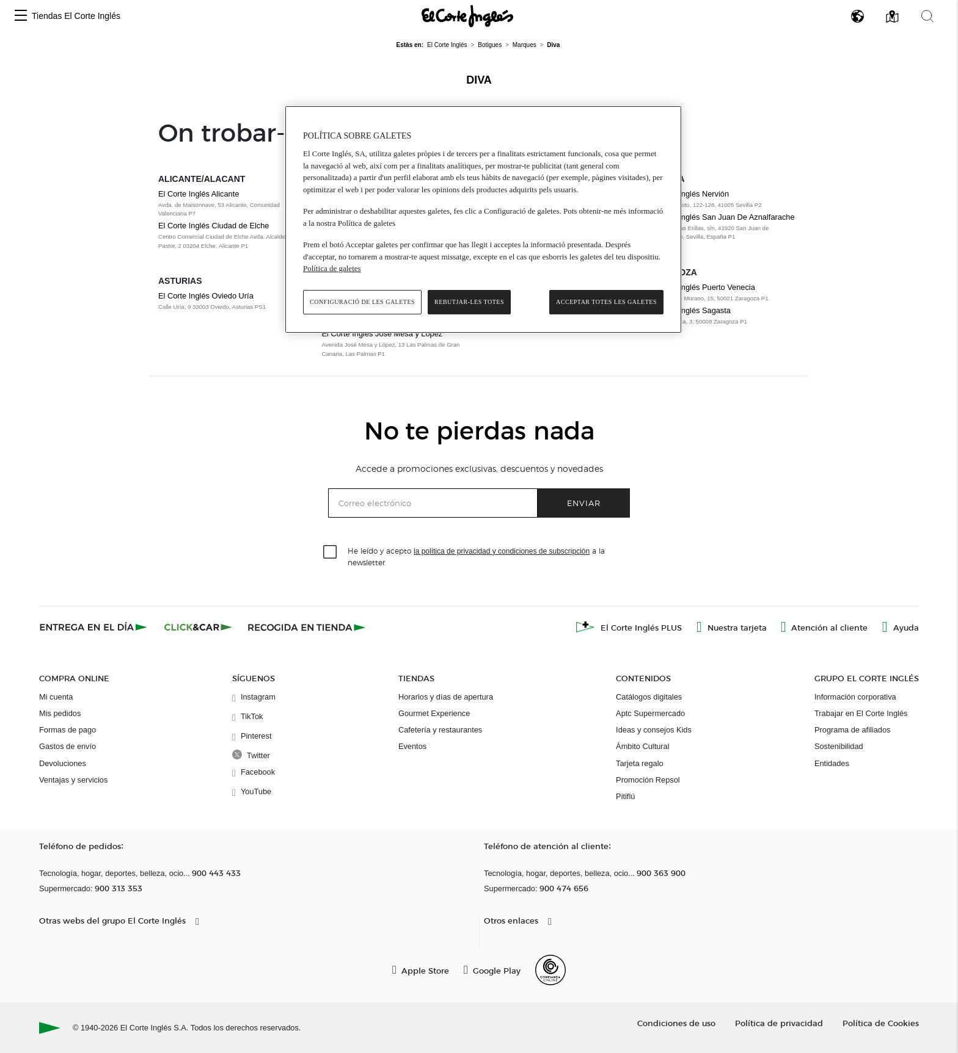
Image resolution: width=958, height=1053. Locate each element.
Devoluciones (62, 763)
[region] (483, 219)
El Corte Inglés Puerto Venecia (702, 287)
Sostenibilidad (838, 746)
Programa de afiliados (852, 729)
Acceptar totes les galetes (606, 302)
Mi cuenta (56, 696)
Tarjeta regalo (640, 763)
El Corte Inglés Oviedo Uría (206, 295)
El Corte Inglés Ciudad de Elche (213, 225)
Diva (479, 80)
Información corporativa (855, 696)
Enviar (584, 502)
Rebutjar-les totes (469, 302)
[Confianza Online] (550, 970)
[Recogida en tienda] (307, 626)
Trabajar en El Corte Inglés (860, 713)
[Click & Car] (198, 626)
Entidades (831, 763)
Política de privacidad (779, 1023)
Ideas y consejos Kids (654, 729)
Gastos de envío (67, 746)
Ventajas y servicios (73, 779)
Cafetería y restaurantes (440, 729)
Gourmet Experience (434, 713)
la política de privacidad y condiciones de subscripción (502, 551)
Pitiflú (625, 796)
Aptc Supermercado (650, 713)
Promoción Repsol (648, 779)
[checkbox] (330, 552)
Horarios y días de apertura (445, 696)
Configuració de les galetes (362, 302)
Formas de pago (67, 729)
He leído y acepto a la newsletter (476, 556)
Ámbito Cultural (642, 746)
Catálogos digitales (649, 696)
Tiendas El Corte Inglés (76, 16)
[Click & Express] (94, 626)
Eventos (412, 746)
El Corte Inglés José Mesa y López (382, 333)
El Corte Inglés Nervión (689, 193)
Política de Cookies (881, 1023)
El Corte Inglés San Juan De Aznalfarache (722, 217)
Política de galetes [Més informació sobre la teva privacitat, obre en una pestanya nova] (332, 268)
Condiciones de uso (676, 1023)
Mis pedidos (60, 713)
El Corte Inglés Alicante (198, 193)
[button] (21, 16)
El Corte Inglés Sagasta (690, 310)
